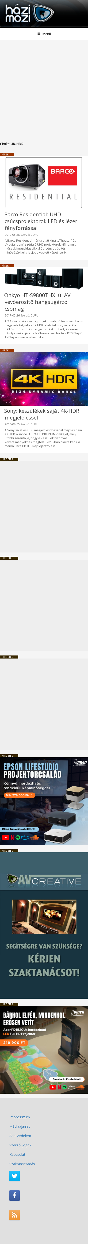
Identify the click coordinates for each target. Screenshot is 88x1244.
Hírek (4, 154)
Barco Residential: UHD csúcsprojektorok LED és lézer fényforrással (40, 221)
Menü (44, 34)
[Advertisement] (44, 86)
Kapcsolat (17, 1154)
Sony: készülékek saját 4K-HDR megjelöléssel (41, 414)
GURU (34, 235)
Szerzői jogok (20, 1145)
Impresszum (19, 1117)
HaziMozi (15, 3)
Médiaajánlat (19, 1126)
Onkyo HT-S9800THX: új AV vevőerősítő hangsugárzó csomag (37, 301)
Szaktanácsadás (22, 1163)
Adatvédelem (20, 1135)
